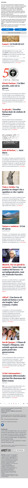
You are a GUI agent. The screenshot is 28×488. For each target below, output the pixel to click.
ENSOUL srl (3, 421)
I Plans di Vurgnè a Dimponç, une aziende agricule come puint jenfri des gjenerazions (13, 347)
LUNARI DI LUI (13, 44)
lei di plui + (18, 62)
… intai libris (12, 151)
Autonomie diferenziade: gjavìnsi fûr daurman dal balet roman (14, 377)
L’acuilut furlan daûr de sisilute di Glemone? (13, 112)
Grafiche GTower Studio (12, 421)
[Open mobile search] (22, 11)
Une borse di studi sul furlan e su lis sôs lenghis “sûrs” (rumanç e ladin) (12, 301)
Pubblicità (13, 411)
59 (23, 403)
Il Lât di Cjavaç (13, 227)
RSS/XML (8, 411)
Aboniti (5, 11)
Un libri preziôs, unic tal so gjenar (13, 86)
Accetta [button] (20, 482)
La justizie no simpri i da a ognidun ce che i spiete (13, 189)
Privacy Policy (19, 411)
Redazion (3, 411)
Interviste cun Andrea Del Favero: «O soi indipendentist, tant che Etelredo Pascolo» (14, 269)
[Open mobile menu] (25, 11)
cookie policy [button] (19, 461)
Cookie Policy (4, 412)
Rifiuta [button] (7, 482)
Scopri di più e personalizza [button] (14, 485)
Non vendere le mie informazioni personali (17, 469)
